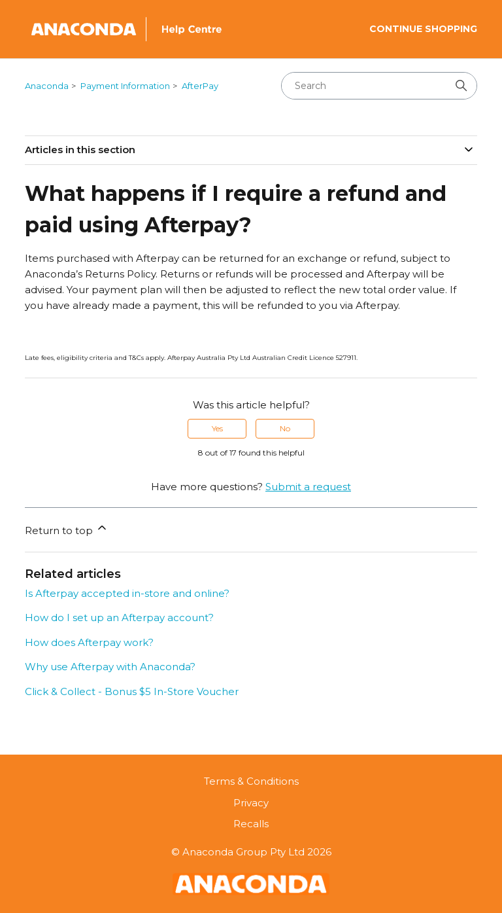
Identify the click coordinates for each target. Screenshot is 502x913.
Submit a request (308, 486)
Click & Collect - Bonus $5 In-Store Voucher (132, 691)
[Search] (379, 86)
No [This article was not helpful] (285, 428)
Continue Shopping (423, 29)
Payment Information (125, 86)
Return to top (67, 529)
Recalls (251, 823)
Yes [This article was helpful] (217, 428)
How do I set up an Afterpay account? (119, 617)
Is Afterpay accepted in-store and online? (127, 593)
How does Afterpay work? (89, 642)
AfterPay (200, 86)
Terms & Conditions (251, 781)
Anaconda (47, 86)
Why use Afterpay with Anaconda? (110, 666)
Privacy (251, 803)
